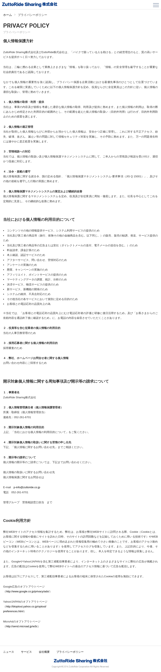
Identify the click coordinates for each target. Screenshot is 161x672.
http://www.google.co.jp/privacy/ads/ (27, 591)
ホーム (7, 15)
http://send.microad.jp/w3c (22, 626)
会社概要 (44, 651)
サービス (26, 651)
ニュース (8, 651)
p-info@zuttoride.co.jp (27, 487)
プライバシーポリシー (70, 651)
